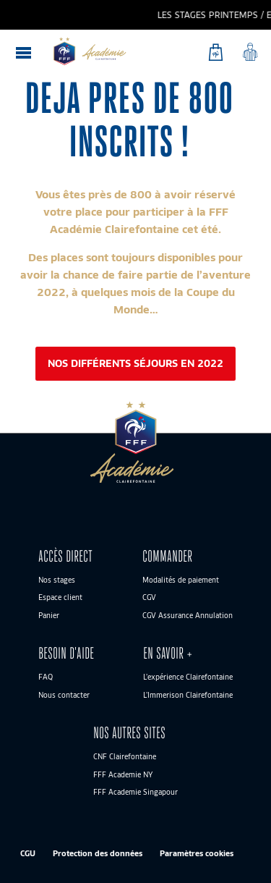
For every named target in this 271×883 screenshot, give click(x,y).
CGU (27, 853)
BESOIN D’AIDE (66, 653)
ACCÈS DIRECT (65, 556)
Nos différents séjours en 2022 (135, 363)
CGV (149, 597)
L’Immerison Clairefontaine (188, 694)
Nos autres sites (129, 733)
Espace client (60, 597)
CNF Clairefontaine (124, 756)
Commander (167, 556)
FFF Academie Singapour (135, 791)
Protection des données (97, 853)
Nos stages (56, 579)
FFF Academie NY (122, 774)
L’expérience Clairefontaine (188, 676)
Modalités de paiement (180, 579)
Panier (48, 615)
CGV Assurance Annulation (187, 615)
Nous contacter (64, 694)
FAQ (45, 676)
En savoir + (167, 653)
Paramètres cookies (196, 853)
